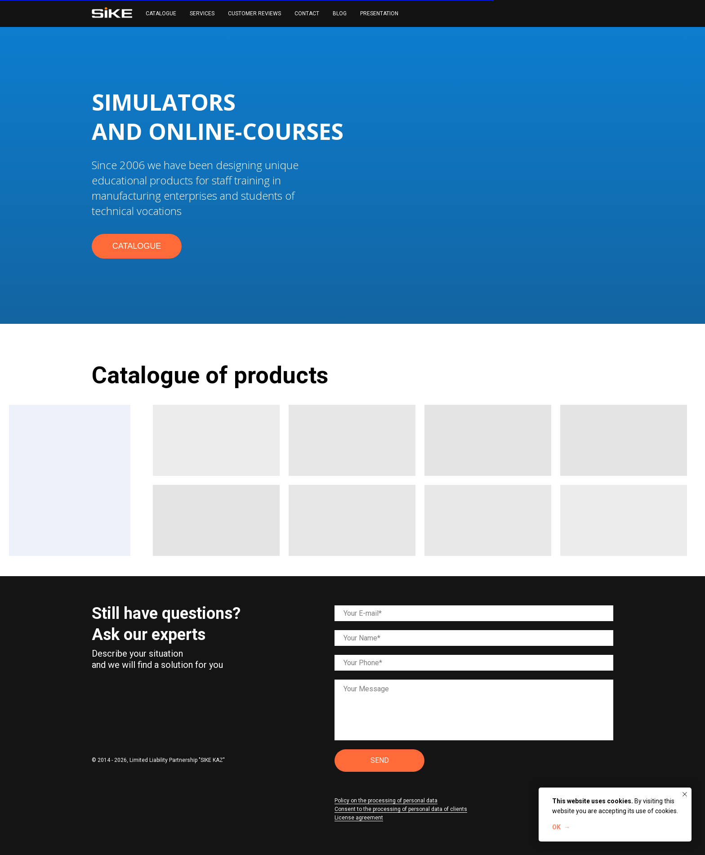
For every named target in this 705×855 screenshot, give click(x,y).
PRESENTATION (379, 13)
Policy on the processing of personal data (386, 800)
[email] (474, 613)
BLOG (340, 13)
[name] (474, 638)
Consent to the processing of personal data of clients (401, 809)
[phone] (474, 663)
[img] (100, 685)
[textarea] (474, 710)
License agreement (359, 818)
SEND (379, 760)
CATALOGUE (161, 13)
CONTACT (306, 13)
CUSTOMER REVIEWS (254, 13)
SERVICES (202, 13)
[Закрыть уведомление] (684, 794)
